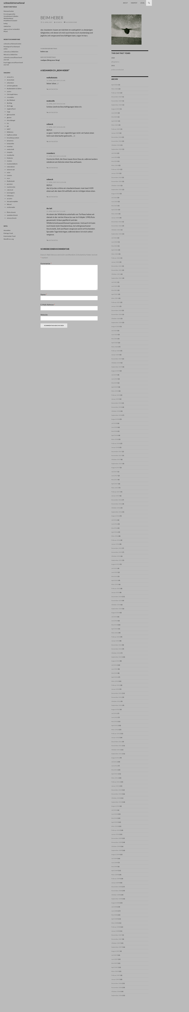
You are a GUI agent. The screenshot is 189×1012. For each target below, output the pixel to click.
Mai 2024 (114, 161)
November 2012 (116, 697)
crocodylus (10, 97)
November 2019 (116, 359)
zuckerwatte (11, 207)
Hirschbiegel (11, 120)
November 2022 (116, 226)
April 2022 (114, 250)
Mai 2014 (114, 625)
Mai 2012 (114, 721)
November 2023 (116, 181)
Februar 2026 (115, 93)
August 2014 (115, 612)
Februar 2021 (115, 302)
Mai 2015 (114, 576)
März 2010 (114, 826)
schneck (59, 22)
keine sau (69, 49)
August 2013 (115, 661)
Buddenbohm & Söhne (14, 88)
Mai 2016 (114, 528)
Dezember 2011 (116, 742)
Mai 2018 (114, 431)
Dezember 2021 (116, 266)
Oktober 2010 (115, 798)
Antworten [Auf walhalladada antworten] (53, 89)
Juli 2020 (114, 330)
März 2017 (114, 488)
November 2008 (116, 891)
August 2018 (115, 419)
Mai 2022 (114, 246)
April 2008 (114, 919)
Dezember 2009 (116, 838)
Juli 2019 (114, 375)
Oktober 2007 (115, 943)
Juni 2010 (114, 814)
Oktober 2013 (115, 653)
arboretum (10, 83)
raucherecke (11, 187)
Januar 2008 (115, 931)
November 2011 (116, 745)
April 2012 (114, 725)
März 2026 (114, 89)
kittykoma (10, 132)
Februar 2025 (115, 129)
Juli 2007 (114, 955)
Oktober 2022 (115, 230)
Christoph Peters (12, 94)
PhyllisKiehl (10, 181)
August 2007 (115, 951)
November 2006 (116, 987)
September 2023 (116, 189)
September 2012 (116, 705)
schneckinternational (14, 3)
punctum (10, 184)
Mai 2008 (114, 915)
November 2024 (116, 141)
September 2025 (116, 105)
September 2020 (116, 322)
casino (9, 91)
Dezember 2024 (116, 137)
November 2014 (116, 600)
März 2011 (114, 778)
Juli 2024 (114, 153)
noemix (9, 175)
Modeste (10, 158)
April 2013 (114, 677)
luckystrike (10, 143)
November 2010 (116, 794)
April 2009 (114, 870)
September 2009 (116, 850)
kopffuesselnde (12, 135)
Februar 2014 (115, 637)
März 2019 (114, 391)
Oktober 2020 (115, 318)
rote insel (10, 190)
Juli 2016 (114, 520)
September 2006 (116, 995)
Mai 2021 (114, 290)
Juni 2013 (114, 669)
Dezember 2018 (116, 403)
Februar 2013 (115, 685)
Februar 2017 (115, 492)
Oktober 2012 (115, 701)
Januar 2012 (115, 737)
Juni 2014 (114, 621)
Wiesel (9, 204)
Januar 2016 (115, 544)
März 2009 (114, 875)
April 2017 (114, 484)
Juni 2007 (114, 959)
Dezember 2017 (116, 451)
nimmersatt (11, 169)
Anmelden (7, 230)
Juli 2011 (114, 762)
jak (8, 126)
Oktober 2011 (115, 750)
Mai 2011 (114, 770)
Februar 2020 (115, 351)
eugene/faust (11, 109)
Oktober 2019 (115, 363)
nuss (8, 178)
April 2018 (114, 435)
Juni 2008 (114, 911)
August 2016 (115, 516)
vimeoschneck (11, 218)
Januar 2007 (115, 979)
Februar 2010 (115, 830)
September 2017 (116, 463)
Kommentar (46, 263)
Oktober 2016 (115, 508)
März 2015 (114, 584)
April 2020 (114, 343)
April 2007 (114, 967)
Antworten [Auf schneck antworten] (53, 141)
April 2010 (114, 822)
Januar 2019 (115, 399)
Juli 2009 (114, 858)
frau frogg (7, 62)
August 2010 (115, 806)
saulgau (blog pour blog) (69, 58)
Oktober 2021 (115, 274)
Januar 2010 (115, 834)
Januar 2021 (115, 306)
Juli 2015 (114, 568)
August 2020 (115, 326)
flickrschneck (11, 212)
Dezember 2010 (116, 790)
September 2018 (116, 415)
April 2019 (114, 387)
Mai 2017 (114, 479)
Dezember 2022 (116, 222)
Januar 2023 (115, 218)
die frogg (10, 106)
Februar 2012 (115, 733)
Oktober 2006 (115, 991)
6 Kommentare (71, 22)
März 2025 (114, 125)
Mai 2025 (114, 117)
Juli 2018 (114, 423)
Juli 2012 (114, 713)
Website (44, 314)
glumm (9, 117)
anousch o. (10, 77)
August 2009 (115, 854)
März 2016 (114, 536)
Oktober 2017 (115, 459)
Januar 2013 (115, 689)
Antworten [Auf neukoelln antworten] (53, 112)
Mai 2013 (114, 673)
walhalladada (52, 78)
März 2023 (114, 214)
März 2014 (114, 633)
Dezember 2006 (116, 983)
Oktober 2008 (115, 895)
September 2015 (116, 560)
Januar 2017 (115, 496)
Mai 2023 (114, 206)
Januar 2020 (115, 355)
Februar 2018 (115, 443)
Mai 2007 (114, 963)
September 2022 (116, 234)
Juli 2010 (114, 810)
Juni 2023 (114, 201)
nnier (8, 172)
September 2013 (116, 657)
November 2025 (116, 101)
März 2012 (114, 729)
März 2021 (114, 298)
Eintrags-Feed (8, 233)
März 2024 (114, 165)
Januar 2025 (115, 133)
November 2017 (116, 455)
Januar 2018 (115, 447)
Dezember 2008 (116, 887)
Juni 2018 (114, 427)
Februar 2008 (115, 927)
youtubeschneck (12, 215)
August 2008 (115, 903)
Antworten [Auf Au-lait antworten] (53, 240)
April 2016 (114, 532)
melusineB (10, 149)
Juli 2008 (114, 907)
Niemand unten (9, 11)
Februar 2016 (115, 540)
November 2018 (116, 407)
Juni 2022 (114, 242)
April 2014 (114, 629)
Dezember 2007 (116, 935)
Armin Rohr (10, 80)
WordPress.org (9, 239)
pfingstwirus (115, 62)
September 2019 (116, 367)
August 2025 (115, 109)
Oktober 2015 (115, 556)
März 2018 (114, 439)
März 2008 (114, 923)
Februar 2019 (115, 395)
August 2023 (115, 193)
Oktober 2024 (115, 145)
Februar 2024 (115, 169)
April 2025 (114, 121)
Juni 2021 (114, 286)
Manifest (134, 3)
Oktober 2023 (115, 185)
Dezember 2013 (116, 645)
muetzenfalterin (12, 164)
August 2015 (115, 564)
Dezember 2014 (116, 596)
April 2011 (114, 774)
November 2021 (116, 270)
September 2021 (116, 278)
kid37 (8, 129)
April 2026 (114, 85)
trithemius (10, 196)
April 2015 (114, 580)
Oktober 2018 (115, 411)
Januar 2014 (115, 641)
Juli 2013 (114, 665)
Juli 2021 (114, 282)
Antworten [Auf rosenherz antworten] (53, 168)
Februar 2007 (115, 975)
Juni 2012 (114, 717)
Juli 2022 (114, 238)
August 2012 (115, 709)
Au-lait (49, 208)
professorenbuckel (117, 70)
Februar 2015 (115, 588)
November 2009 (116, 842)
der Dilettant (11, 100)
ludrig (5, 23)
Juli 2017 (114, 472)
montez (9, 161)
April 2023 (114, 210)
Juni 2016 (114, 524)
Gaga (8, 112)
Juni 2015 (114, 572)
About (125, 3)
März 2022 (114, 254)
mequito (9, 152)
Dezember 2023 (116, 177)
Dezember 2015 (116, 548)
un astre (9, 198)
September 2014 (116, 609)
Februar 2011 (115, 782)
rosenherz (51, 153)
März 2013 (114, 681)
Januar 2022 (115, 262)
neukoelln (51, 101)
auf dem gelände (12, 86)
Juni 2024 (114, 157)
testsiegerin (11, 193)
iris (8, 123)
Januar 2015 (115, 592)
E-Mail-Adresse (47, 304)
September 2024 (116, 149)
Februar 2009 (115, 878)
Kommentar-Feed (9, 236)
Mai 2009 (114, 866)
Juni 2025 (114, 113)
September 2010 (116, 802)
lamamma (10, 141)
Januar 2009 (115, 883)
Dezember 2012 (116, 693)
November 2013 (116, 649)
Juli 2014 (114, 617)
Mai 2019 (114, 383)
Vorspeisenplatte (12, 201)
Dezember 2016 (116, 500)
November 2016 (116, 504)
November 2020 (116, 314)
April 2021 (114, 294)
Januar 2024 (115, 173)
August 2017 (115, 467)
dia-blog (9, 103)
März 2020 (114, 347)
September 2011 (116, 754)
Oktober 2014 (115, 605)
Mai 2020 (114, 339)
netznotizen (11, 167)
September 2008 (116, 899)
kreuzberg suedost (13, 138)
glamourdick (11, 115)
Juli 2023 (114, 197)
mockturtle (10, 155)
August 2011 (115, 758)
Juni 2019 (114, 379)
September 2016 (116, 512)
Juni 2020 (114, 334)
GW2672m (7, 26)
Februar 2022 (115, 258)
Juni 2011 (114, 766)
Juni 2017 (114, 476)
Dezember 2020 (116, 310)
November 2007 (116, 939)
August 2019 (115, 371)
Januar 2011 (115, 786)
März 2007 (114, 971)
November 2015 (116, 552)
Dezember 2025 (116, 97)
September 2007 (116, 947)
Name (43, 294)
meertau (10, 146)
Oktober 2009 (115, 846)
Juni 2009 (114, 862)
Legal (142, 3)
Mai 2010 (114, 818)
